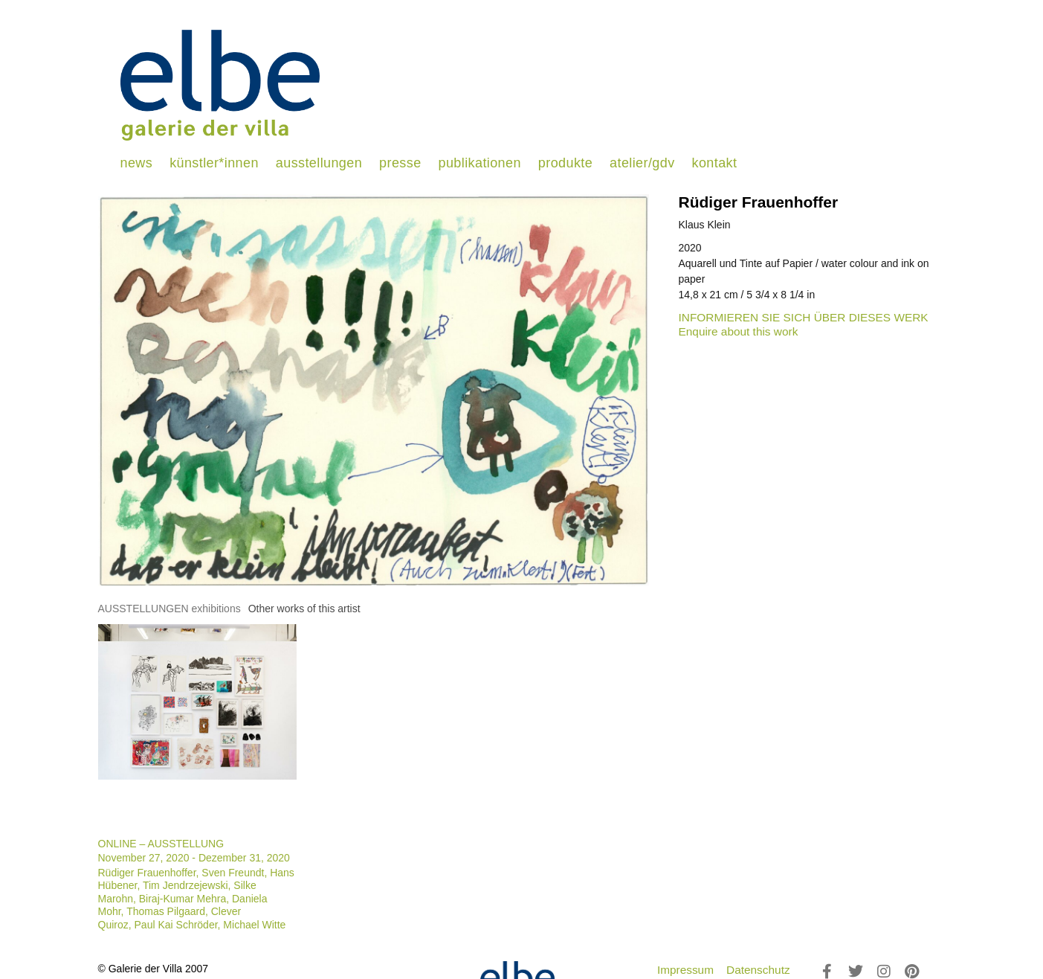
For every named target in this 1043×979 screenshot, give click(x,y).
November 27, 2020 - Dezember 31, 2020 (194, 858)
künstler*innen (214, 162)
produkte (565, 162)
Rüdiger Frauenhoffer (759, 202)
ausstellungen (319, 162)
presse (400, 162)
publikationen (480, 162)
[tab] (169, 609)
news (136, 162)
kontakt (714, 162)
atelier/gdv (642, 162)
